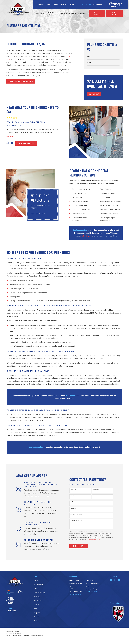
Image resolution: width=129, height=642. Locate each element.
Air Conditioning (39, 584)
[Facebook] (111, 580)
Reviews (63, 4)
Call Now (94, 94)
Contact (71, 4)
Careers (36, 605)
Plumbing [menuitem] (64, 13)
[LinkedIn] (115, 580)
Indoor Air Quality (39, 592)
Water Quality (38, 601)
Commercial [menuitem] (82, 13)
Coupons (55, 4)
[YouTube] (119, 580)
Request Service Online (21, 81)
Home (36, 580)
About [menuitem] (37, 13)
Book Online (114, 13)
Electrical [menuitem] (72, 13)
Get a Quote (97, 13)
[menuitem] (103, 56)
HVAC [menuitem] (43, 13)
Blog (48, 4)
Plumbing (37, 596)
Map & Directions (75, 594)
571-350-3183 (97, 5)
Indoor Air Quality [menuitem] (50, 13)
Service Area (40, 4)
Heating (36, 588)
